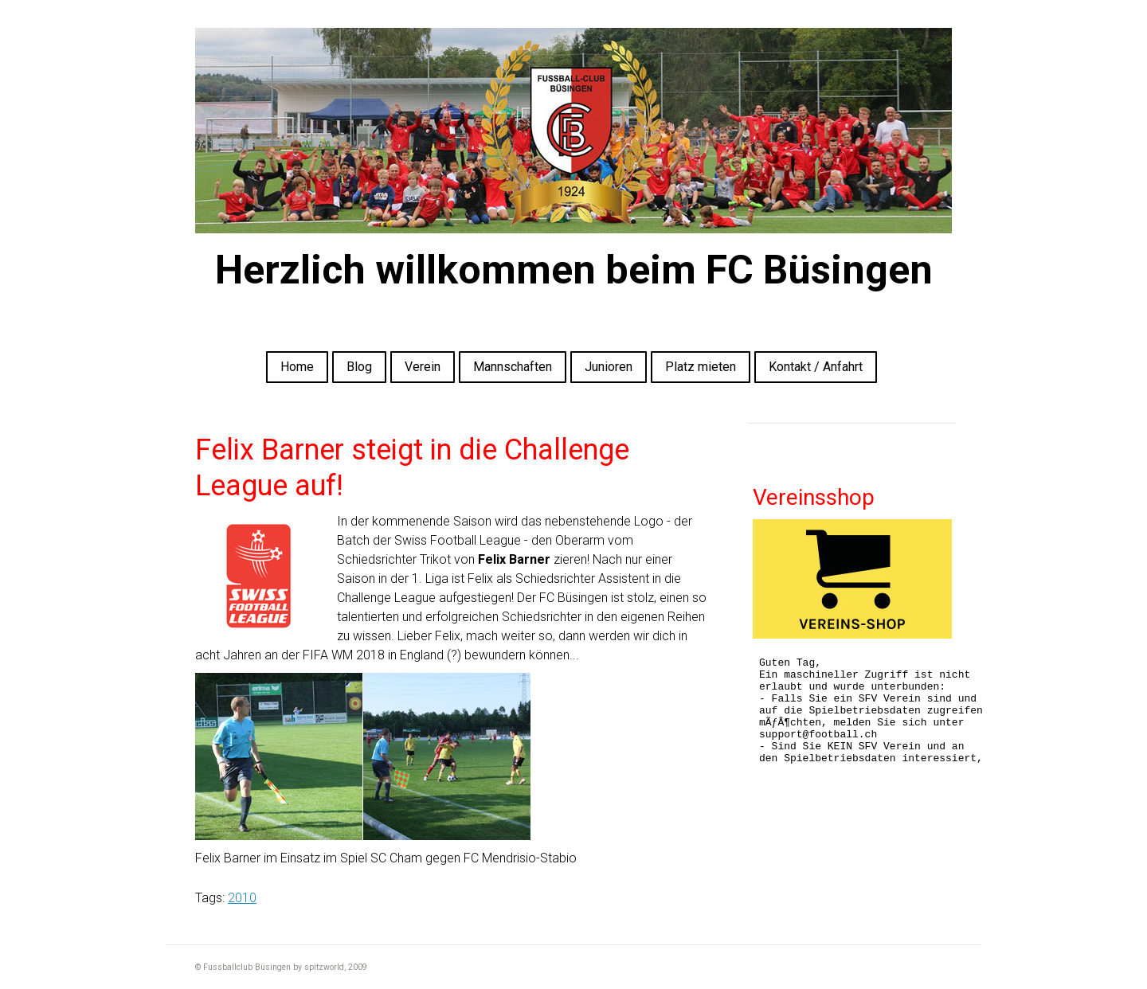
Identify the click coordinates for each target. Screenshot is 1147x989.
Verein (422, 366)
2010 (242, 897)
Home (297, 366)
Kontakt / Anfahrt (816, 366)
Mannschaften (512, 366)
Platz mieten (700, 366)
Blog (359, 366)
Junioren (608, 366)
